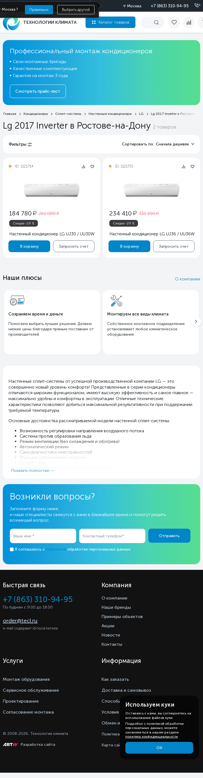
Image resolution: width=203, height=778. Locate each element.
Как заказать (115, 679)
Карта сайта (113, 745)
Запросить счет (74, 246)
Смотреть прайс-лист (37, 91)
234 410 (123, 213)
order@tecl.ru (20, 620)
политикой (56, 549)
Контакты (111, 644)
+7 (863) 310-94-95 (170, 5)
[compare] (189, 22)
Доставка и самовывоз (126, 690)
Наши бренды (116, 607)
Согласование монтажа (28, 712)
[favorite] (175, 22)
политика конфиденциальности (151, 736)
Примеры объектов (122, 616)
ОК (159, 748)
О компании (187, 279)
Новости (110, 635)
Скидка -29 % (23, 223)
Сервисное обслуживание (31, 690)
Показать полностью (30, 470)
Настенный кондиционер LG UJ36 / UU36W (152, 233)
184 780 (22, 213)
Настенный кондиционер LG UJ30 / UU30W (51, 233)
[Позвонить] (194, 6)
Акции (107, 625)
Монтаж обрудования (26, 679)
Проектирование (21, 701)
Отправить (169, 535)
